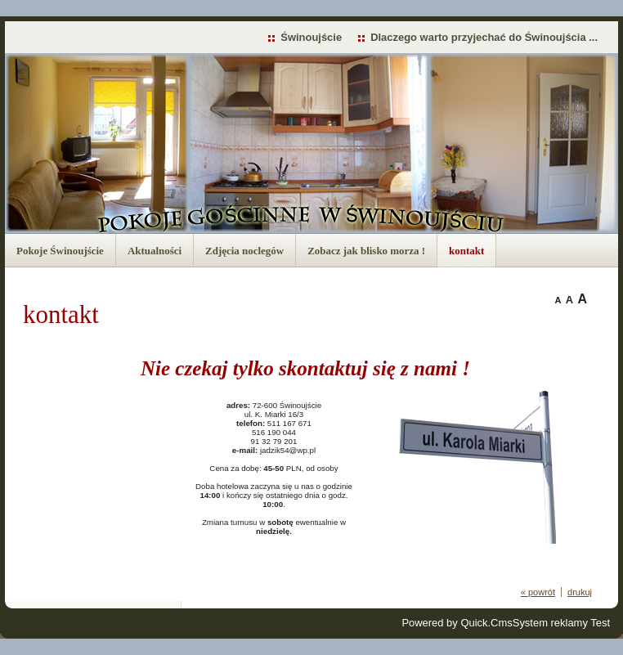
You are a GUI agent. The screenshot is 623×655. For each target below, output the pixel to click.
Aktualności (155, 251)
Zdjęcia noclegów (244, 251)
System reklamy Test (561, 623)
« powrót (538, 592)
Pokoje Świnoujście (60, 251)
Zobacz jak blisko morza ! (366, 251)
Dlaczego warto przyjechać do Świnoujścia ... (484, 37)
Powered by (456, 623)
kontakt (466, 251)
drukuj (579, 592)
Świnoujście (311, 37)
